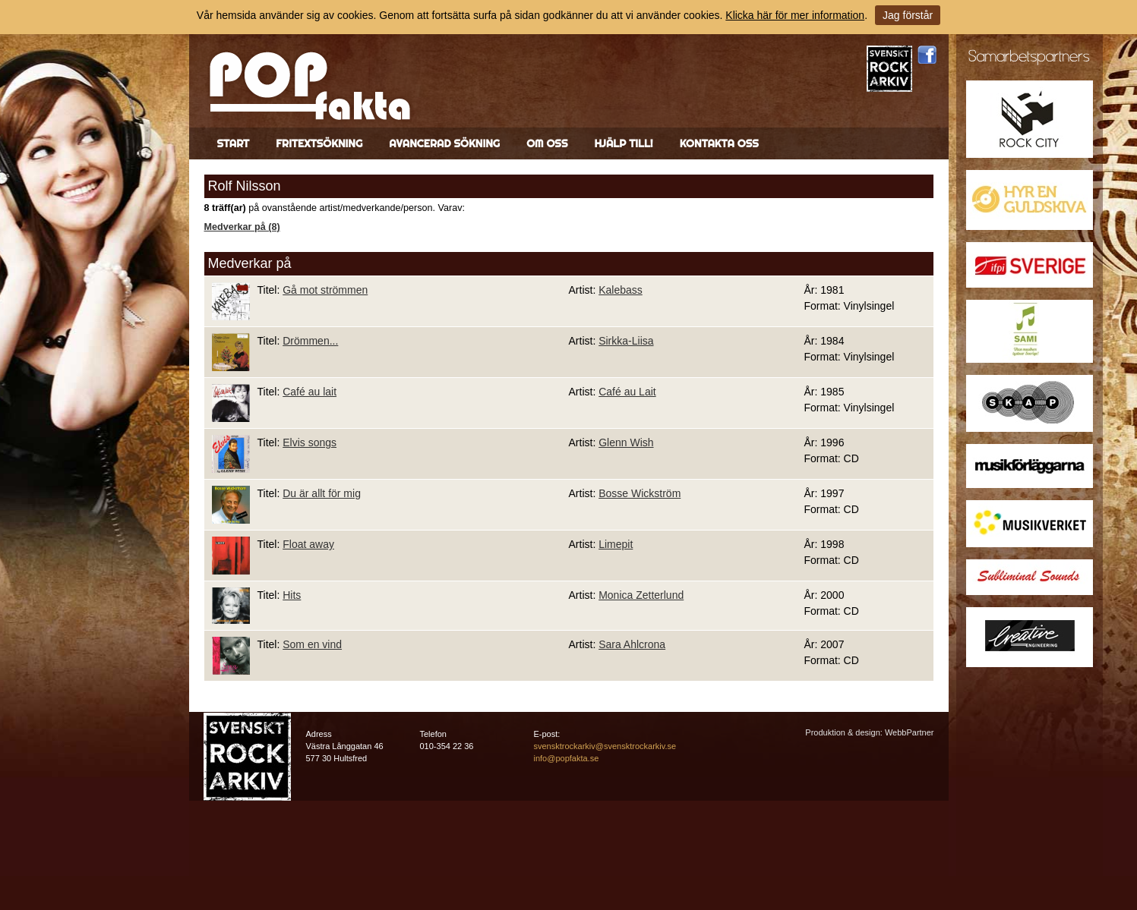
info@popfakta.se (566, 758)
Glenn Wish (626, 442)
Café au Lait (627, 392)
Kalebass (621, 290)
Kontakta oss (719, 143)
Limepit (616, 544)
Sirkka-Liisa (626, 341)
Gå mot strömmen (325, 290)
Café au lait (309, 392)
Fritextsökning (319, 143)
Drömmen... (310, 341)
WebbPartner (909, 732)
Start (233, 143)
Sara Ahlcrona (632, 644)
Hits (292, 595)
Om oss (546, 143)
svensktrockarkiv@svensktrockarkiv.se (605, 746)
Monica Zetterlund (641, 595)
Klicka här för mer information (794, 15)
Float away (308, 544)
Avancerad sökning (444, 143)
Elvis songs (309, 442)
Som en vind (312, 644)
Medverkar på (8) (242, 227)
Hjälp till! (623, 143)
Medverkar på (250, 263)
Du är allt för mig (322, 493)
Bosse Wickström (640, 493)
